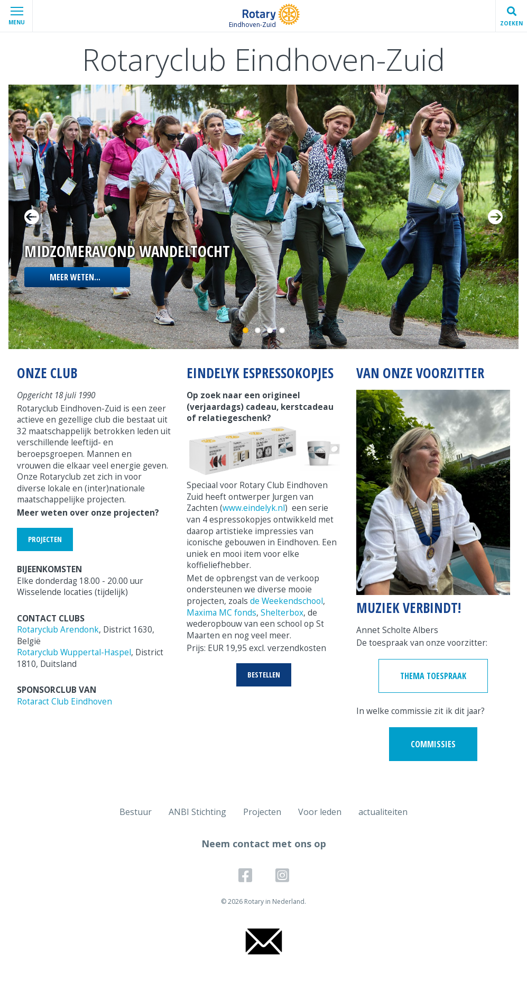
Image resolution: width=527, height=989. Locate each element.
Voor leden (319, 812)
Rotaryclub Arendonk (58, 629)
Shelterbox (282, 612)
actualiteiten (383, 812)
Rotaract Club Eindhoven (64, 701)
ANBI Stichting (197, 812)
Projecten (262, 812)
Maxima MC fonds (221, 612)
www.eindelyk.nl (254, 508)
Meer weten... (75, 277)
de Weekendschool (286, 601)
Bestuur (135, 812)
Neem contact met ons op (263, 843)
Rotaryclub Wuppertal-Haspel (74, 652)
